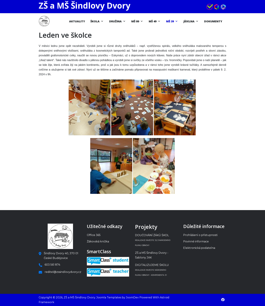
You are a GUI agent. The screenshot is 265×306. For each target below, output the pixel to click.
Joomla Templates (108, 297)
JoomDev (132, 297)
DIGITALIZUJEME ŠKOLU (152, 269)
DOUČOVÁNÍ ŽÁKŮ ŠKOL (152, 240)
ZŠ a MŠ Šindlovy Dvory (84, 5)
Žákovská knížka (98, 241)
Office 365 (94, 235)
